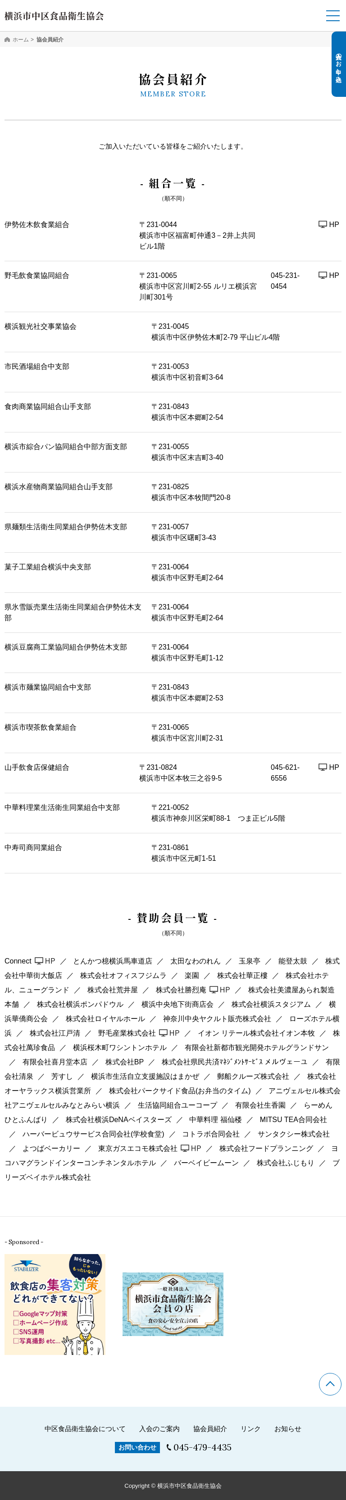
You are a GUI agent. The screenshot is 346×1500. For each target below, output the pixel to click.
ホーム (21, 39)
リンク (251, 1428)
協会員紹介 (210, 1428)
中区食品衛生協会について (85, 1428)
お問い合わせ (137, 1447)
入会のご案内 (159, 1428)
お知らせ (287, 1428)
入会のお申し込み (339, 64)
